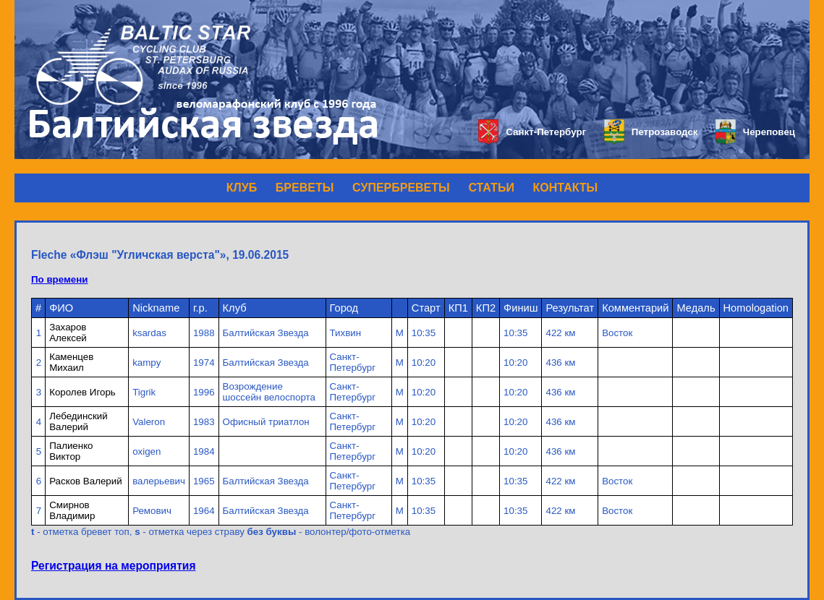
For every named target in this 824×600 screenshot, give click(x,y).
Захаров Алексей (68, 332)
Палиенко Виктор (71, 451)
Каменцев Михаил (71, 362)
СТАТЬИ (491, 187)
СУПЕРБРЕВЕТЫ (401, 187)
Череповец (755, 132)
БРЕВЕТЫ (305, 187)
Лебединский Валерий (78, 421)
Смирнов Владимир (72, 510)
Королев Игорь (82, 392)
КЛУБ (241, 187)
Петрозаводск (650, 132)
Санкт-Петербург (532, 132)
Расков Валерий (85, 481)
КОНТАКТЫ (565, 187)
